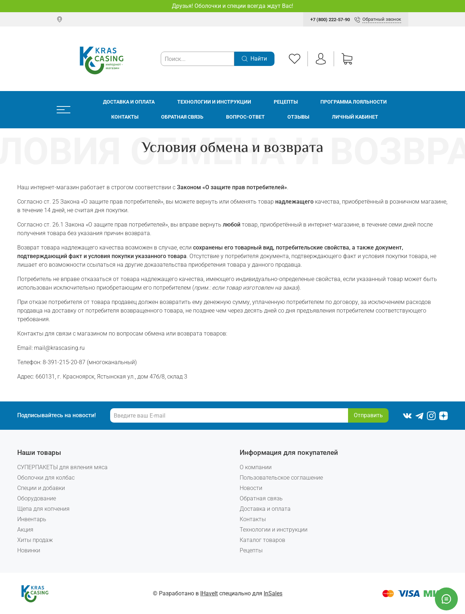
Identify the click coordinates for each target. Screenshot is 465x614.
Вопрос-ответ (245, 117)
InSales (273, 593)
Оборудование (36, 498)
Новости (251, 488)
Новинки (28, 550)
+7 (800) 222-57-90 (330, 19)
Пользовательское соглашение (281, 477)
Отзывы (298, 117)
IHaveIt (209, 593)
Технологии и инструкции (214, 102)
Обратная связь (182, 117)
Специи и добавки (41, 488)
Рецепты (286, 102)
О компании (256, 467)
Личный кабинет (355, 117)
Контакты (124, 117)
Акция (25, 529)
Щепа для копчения (43, 508)
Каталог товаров (262, 540)
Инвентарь (31, 519)
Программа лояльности (353, 102)
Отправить (368, 415)
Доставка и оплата (129, 102)
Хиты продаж (35, 540)
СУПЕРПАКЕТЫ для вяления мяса (62, 467)
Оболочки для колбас (46, 477)
